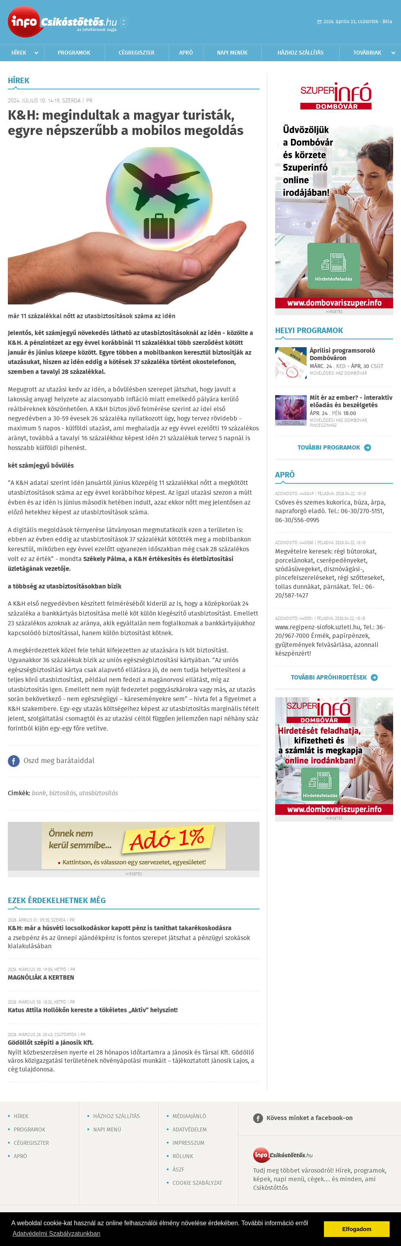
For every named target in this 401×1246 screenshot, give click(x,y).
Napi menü (107, 1130)
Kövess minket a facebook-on (310, 1118)
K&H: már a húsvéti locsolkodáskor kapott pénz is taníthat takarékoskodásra (120, 928)
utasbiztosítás (98, 793)
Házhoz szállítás (301, 53)
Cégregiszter (137, 53)
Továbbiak (367, 53)
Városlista (124, 22)
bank (39, 793)
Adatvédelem (190, 1130)
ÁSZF (178, 1170)
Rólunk (183, 1156)
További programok (329, 447)
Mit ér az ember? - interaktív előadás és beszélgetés (351, 401)
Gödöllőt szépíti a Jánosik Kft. (51, 1043)
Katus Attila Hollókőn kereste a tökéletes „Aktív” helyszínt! (93, 1010)
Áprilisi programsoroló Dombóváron (342, 354)
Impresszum (188, 1143)
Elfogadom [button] (357, 1229)
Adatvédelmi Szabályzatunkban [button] (56, 1233)
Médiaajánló (189, 1116)
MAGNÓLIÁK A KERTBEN (41, 978)
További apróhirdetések (329, 677)
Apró (186, 53)
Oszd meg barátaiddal (59, 761)
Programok (74, 53)
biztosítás (62, 793)
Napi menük (232, 53)
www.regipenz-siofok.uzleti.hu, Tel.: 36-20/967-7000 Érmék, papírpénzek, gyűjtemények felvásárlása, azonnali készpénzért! (330, 641)
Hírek (18, 53)
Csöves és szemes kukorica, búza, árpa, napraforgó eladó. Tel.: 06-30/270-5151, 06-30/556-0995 (330, 511)
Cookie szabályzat (197, 1183)
